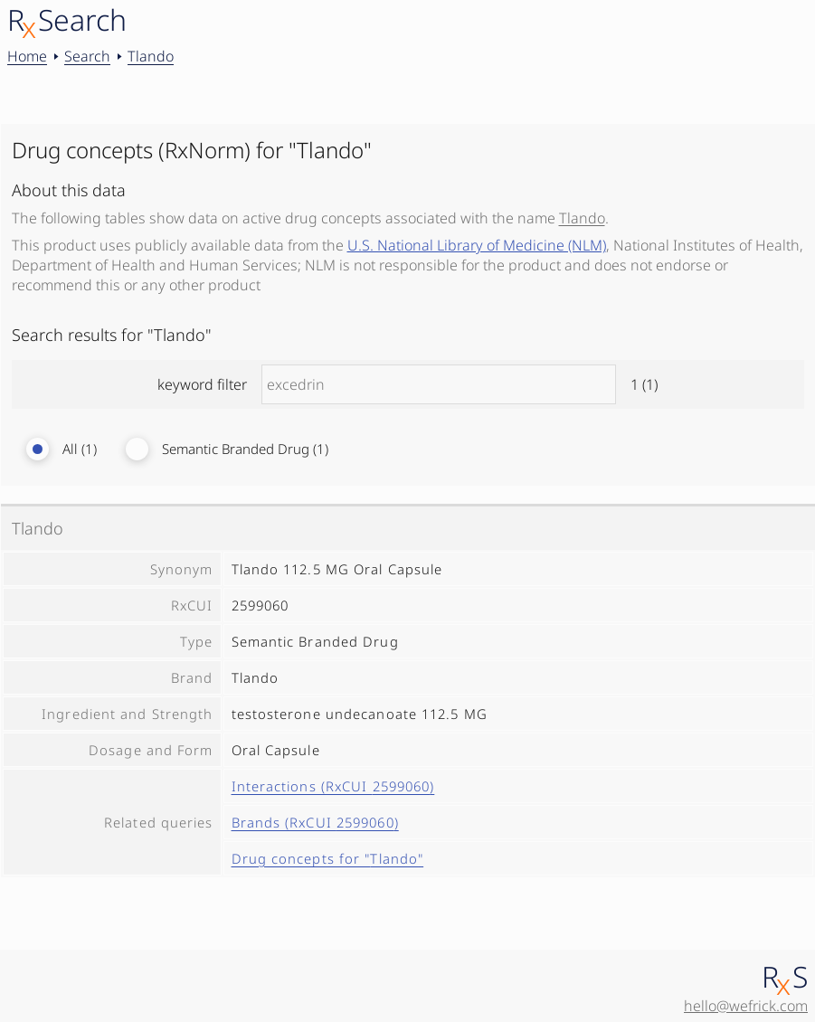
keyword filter (407, 384)
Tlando (151, 56)
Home (27, 56)
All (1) (79, 449)
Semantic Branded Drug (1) (245, 449)
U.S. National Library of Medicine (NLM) (476, 245)
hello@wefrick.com (746, 1006)
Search (87, 56)
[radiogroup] (408, 449)
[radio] (37, 449)
